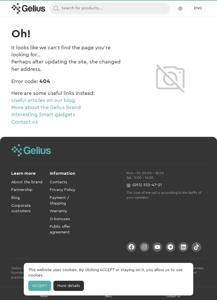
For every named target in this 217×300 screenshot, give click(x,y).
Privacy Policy (62, 190)
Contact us (24, 121)
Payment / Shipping (60, 200)
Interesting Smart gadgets (43, 114)
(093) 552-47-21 (144, 185)
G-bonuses (60, 219)
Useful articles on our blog (43, 100)
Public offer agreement (60, 229)
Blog (15, 198)
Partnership (21, 190)
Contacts (58, 182)
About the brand (26, 182)
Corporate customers (21, 208)
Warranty (58, 211)
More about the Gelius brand (46, 107)
